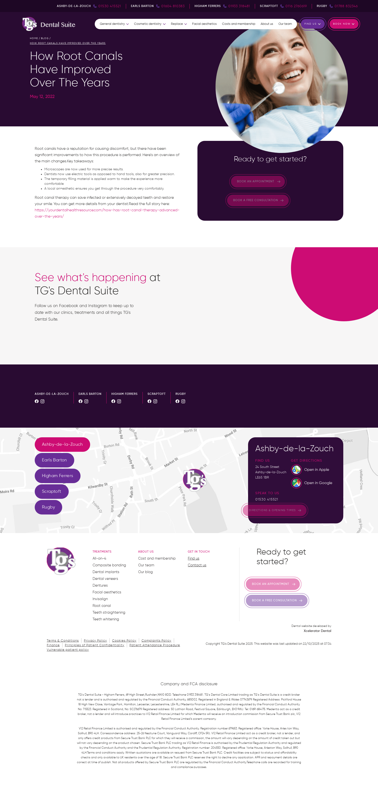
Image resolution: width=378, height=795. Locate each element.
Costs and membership (238, 24)
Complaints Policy (156, 640)
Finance (53, 645)
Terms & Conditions (63, 640)
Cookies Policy (124, 640)
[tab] (62, 444)
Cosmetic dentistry (148, 24)
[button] (114, 24)
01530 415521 (266, 499)
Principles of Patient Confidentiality (94, 645)
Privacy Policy (95, 640)
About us (267, 24)
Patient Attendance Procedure (154, 645)
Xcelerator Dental (317, 631)
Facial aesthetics (204, 24)
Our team (285, 24)
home (34, 38)
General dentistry (112, 24)
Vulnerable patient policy (68, 649)
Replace (177, 24)
